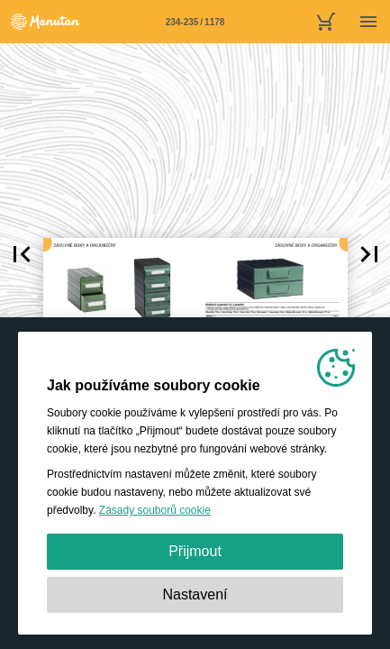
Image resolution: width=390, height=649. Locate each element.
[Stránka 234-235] (195, 21)
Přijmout (195, 551)
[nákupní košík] (325, 21)
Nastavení (194, 594)
